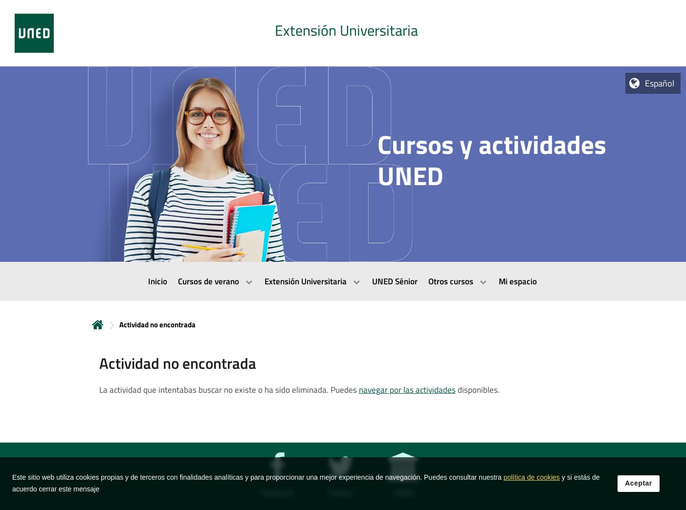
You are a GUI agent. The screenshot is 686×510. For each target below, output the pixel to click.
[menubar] (343, 281)
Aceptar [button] (638, 485)
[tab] (343, 33)
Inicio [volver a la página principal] (98, 325)
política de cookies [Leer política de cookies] (532, 479)
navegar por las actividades (407, 389)
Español (659, 83)
